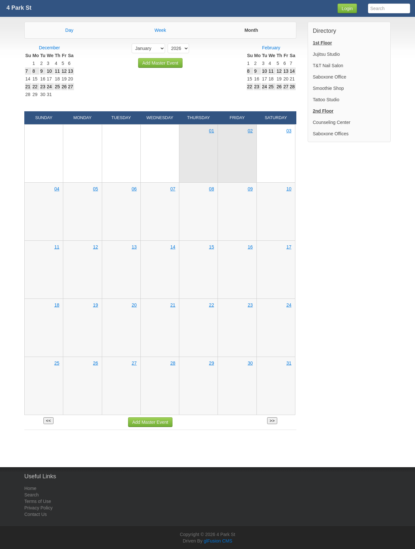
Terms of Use (37, 501)
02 (250, 130)
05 (95, 188)
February (271, 47)
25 (56, 363)
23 (250, 305)
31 (288, 363)
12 (95, 247)
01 (211, 130)
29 (211, 363)
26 (95, 363)
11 (56, 247)
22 (211, 305)
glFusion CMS (218, 540)
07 (172, 188)
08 (211, 188)
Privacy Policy (38, 507)
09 (250, 188)
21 (172, 305)
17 (288, 247)
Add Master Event (160, 63)
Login (347, 8)
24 (288, 305)
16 (250, 247)
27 (134, 363)
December (49, 47)
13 (134, 247)
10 (288, 188)
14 (172, 247)
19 (95, 305)
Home (30, 488)
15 (211, 247)
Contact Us (35, 514)
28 (172, 363)
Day (69, 30)
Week (160, 30)
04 (56, 188)
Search (31, 494)
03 (288, 130)
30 (250, 363)
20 (134, 305)
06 (134, 188)
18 (56, 305)
